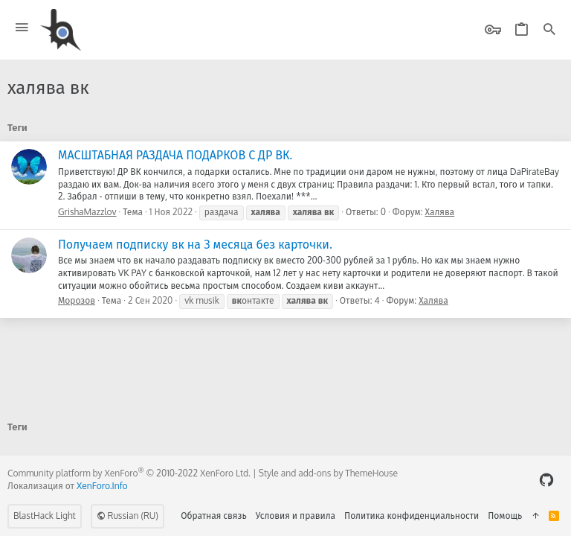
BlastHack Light (44, 515)
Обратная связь (214, 515)
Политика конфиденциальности (411, 515)
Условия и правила (295, 515)
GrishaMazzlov (87, 211)
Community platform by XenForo (129, 473)
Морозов (76, 300)
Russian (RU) (127, 515)
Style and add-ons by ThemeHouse (328, 473)
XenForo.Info (102, 485)
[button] (21, 28)
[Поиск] (549, 30)
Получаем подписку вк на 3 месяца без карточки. (195, 244)
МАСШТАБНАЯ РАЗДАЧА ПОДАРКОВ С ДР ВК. (175, 154)
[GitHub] (546, 479)
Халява (440, 211)
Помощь (505, 515)
